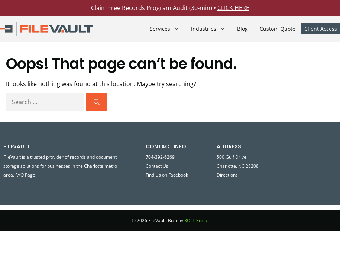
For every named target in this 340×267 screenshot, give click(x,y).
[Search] (96, 102)
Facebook (177, 175)
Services (167, 29)
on (164, 175)
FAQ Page (25, 175)
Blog (242, 29)
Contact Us (157, 166)
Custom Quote (277, 29)
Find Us (154, 175)
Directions (227, 175)
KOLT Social (196, 220)
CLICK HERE (233, 8)
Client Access (320, 28)
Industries (211, 29)
